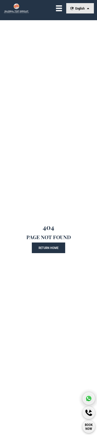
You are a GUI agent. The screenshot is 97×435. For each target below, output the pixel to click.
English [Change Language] (80, 8)
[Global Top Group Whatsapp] (88, 398)
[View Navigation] (59, 8)
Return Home (48, 248)
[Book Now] (89, 427)
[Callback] (88, 412)
